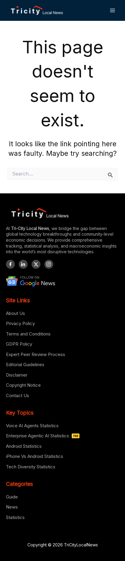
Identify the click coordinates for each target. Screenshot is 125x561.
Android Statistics (24, 446)
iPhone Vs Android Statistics (34, 456)
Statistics (15, 517)
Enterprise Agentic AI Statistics (42, 436)
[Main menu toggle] (112, 10)
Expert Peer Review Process (35, 354)
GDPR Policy (19, 344)
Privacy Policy (20, 323)
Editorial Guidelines (25, 364)
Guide (12, 497)
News (12, 507)
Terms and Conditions (28, 334)
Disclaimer (16, 375)
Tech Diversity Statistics (30, 467)
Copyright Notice (23, 385)
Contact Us (17, 395)
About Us (15, 313)
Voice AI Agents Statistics (32, 425)
